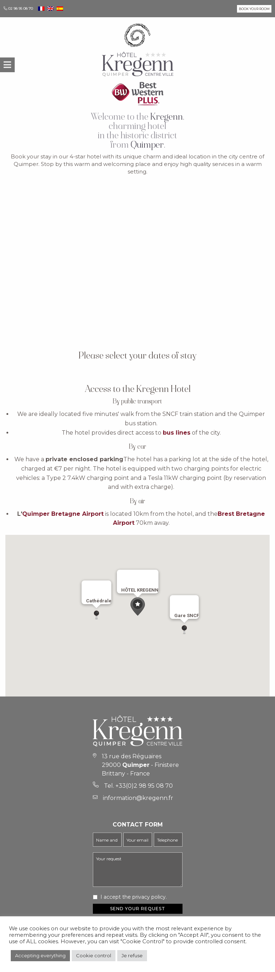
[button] (137, 606)
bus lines (176, 432)
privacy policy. (149, 897)
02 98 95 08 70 (20, 8)
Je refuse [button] (132, 955)
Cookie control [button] (93, 955)
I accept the (133, 897)
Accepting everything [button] (40, 955)
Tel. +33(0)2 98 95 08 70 (138, 785)
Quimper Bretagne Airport (63, 513)
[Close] (149, 578)
